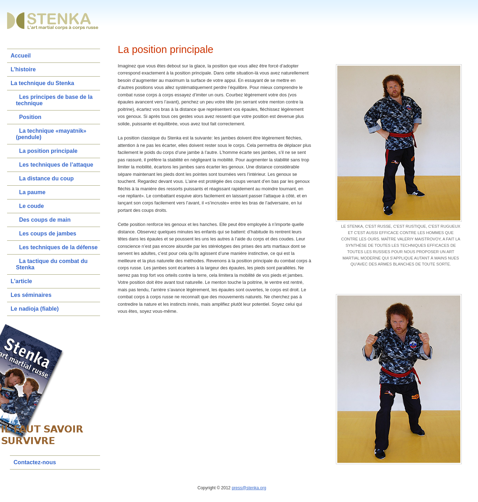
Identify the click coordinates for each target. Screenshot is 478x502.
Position (30, 117)
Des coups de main (45, 220)
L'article (21, 281)
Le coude (31, 206)
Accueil (21, 56)
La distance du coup (46, 178)
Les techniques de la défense (58, 247)
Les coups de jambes (47, 234)
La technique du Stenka (42, 83)
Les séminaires (31, 295)
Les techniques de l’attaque (56, 165)
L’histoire (23, 69)
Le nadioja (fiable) (35, 309)
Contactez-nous (34, 462)
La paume (32, 192)
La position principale (48, 151)
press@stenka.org (249, 487)
